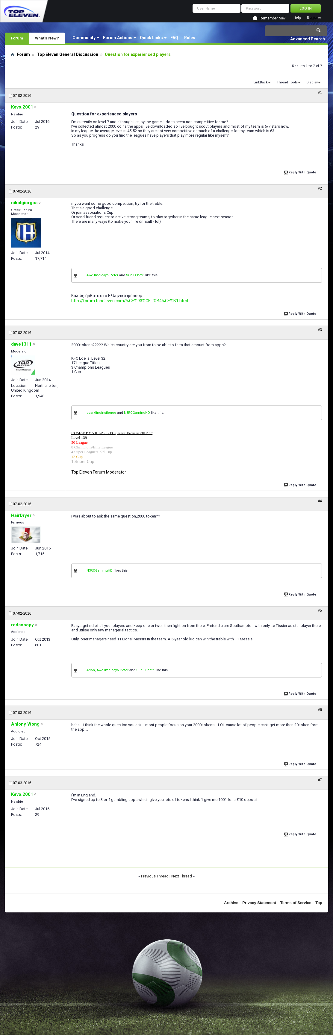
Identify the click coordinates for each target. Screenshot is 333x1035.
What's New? (47, 38)
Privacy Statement (259, 902)
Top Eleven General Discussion (67, 54)
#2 (320, 188)
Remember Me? (272, 18)
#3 (320, 330)
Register (314, 18)
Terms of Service (295, 902)
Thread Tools (287, 82)
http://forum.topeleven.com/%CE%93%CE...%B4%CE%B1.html (129, 300)
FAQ (174, 37)
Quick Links (151, 37)
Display (312, 82)
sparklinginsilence (101, 413)
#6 (320, 710)
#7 (320, 780)
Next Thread (181, 876)
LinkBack (260, 82)
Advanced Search (307, 38)
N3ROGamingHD (137, 413)
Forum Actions (117, 37)
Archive (231, 902)
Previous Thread (155, 876)
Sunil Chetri (135, 275)
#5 (320, 610)
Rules (189, 37)
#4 (320, 501)
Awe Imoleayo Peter (102, 275)
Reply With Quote (300, 171)
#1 (320, 93)
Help (297, 18)
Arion (91, 670)
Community (84, 37)
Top (318, 902)
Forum (17, 38)
